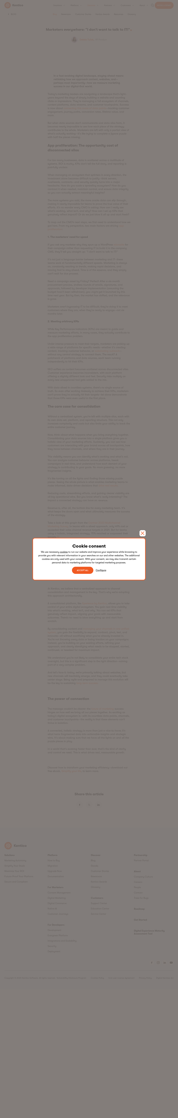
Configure (101, 570)
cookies (64, 552)
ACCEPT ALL (82, 570)
